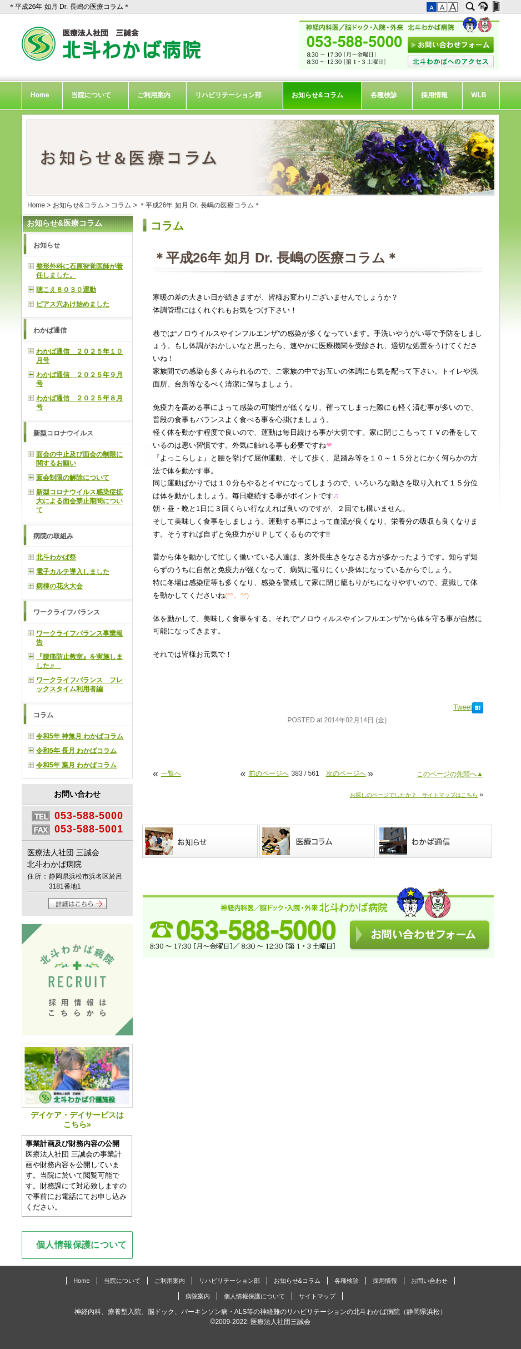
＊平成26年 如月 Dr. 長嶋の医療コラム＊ (70, 7)
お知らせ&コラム (317, 95)
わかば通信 (50, 330)
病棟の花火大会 (59, 586)
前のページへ (269, 773)
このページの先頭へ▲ (450, 774)
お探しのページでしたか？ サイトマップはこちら (414, 795)
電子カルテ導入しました (72, 572)
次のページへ (346, 773)
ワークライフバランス (66, 612)
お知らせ (46, 245)
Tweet (462, 707)
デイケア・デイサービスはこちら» (77, 1086)
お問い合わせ (429, 1280)
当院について (91, 95)
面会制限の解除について (72, 478)
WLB (478, 95)
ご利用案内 (154, 95)
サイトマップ (317, 1296)
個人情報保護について (81, 1244)
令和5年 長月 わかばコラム (76, 751)
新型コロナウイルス (63, 433)
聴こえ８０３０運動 (66, 290)
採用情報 (434, 95)
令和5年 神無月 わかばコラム (79, 736)
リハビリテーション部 (228, 95)
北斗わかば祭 (56, 557)
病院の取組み (53, 536)
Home (40, 95)
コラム (121, 205)
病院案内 (198, 1296)
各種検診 (383, 95)
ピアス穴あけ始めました (72, 304)
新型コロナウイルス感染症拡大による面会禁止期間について (79, 501)
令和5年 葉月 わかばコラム (76, 765)
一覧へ (171, 773)
